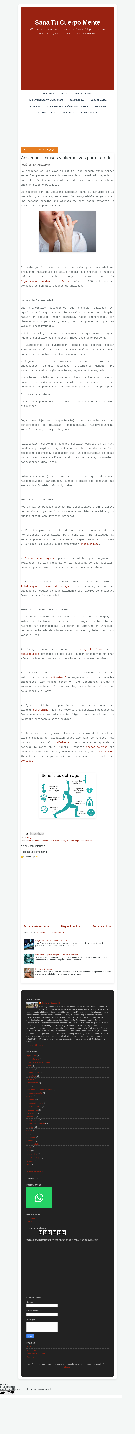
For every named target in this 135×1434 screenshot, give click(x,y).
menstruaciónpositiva (35, 1123)
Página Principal (70, 926)
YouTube (30, 1221)
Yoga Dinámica (99, 100)
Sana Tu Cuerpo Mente (67, 22)
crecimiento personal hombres (39, 1089)
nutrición (30, 1127)
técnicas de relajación (58, 587)
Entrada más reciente (36, 926)
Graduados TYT (89, 113)
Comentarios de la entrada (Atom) (50, 932)
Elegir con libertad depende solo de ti (51, 940)
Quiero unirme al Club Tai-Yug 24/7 (39, 150)
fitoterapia (29, 587)
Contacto (68, 113)
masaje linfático (91, 650)
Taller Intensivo (32, 1059)
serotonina (40, 710)
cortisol (27, 761)
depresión (30, 1100)
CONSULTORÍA (77, 100)
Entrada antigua (102, 926)
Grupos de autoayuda (39, 559)
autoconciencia (32, 1072)
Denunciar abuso (34, 1171)
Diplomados (31, 1055)
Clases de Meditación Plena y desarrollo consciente (76, 106)
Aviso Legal (31, 1350)
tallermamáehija (33, 1157)
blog (29, 837)
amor (28, 1066)
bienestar (30, 1079)
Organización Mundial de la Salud (45, 282)
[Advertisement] (67, 58)
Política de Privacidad (35, 1353)
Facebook (30, 1218)
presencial (30, 1137)
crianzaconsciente (34, 1093)
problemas (31, 1140)
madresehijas (32, 1110)
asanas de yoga (96, 747)
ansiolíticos (89, 544)
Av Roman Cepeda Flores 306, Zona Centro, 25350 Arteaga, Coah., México (60, 840)
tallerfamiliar (31, 1154)
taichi (28, 1147)
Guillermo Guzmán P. (51, 1003)
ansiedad (30, 1069)
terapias (29, 1161)
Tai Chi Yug (34, 106)
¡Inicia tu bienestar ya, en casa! (45, 100)
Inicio (28, 1347)
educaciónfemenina (34, 1103)
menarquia (31, 1117)
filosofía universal (33, 1106)
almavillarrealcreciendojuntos (38, 1062)
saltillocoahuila (32, 1144)
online (29, 1130)
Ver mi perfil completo (35, 1045)
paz (28, 1134)
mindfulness (61, 743)
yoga (28, 1164)
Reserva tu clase (46, 113)
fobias (42, 362)
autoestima (31, 1076)
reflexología (30, 654)
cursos (29, 1096)
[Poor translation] (10, 1392)
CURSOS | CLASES (83, 94)
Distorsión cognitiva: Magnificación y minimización (56, 955)
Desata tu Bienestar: (43, 969)
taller (28, 1150)
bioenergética (32, 1083)
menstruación (32, 1120)
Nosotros (48, 94)
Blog (64, 94)
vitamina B (58, 678)
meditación (106, 752)
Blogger (67, 1367)
